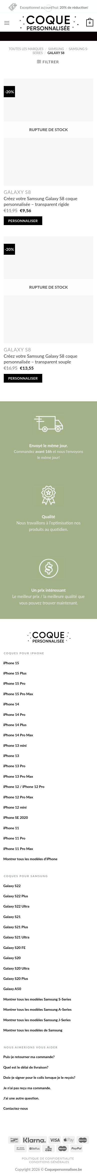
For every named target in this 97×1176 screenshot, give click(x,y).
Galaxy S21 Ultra (16, 937)
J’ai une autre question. (21, 1098)
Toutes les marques (26, 49)
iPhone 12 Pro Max (18, 797)
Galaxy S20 (12, 958)
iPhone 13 (11, 756)
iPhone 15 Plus (14, 673)
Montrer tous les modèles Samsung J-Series (36, 1020)
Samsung (56, 49)
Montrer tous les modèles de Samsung (32, 1030)
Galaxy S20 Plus (15, 978)
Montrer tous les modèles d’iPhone (30, 859)
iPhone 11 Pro (14, 838)
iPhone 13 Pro (14, 766)
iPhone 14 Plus (14, 725)
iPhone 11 (11, 828)
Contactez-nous (15, 1108)
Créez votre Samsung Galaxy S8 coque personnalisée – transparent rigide (40, 201)
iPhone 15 (11, 663)
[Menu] (7, 23)
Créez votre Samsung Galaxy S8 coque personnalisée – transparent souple (40, 358)
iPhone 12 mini (14, 807)
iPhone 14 (11, 704)
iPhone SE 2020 (15, 817)
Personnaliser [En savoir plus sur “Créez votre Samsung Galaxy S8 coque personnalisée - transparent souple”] (23, 378)
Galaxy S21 (12, 917)
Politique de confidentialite (48, 1158)
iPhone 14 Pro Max (18, 735)
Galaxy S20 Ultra (16, 968)
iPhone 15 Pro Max (18, 694)
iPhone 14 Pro (14, 714)
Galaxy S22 (12, 886)
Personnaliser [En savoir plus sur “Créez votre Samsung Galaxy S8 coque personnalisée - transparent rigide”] (23, 221)
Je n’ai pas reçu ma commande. (27, 1088)
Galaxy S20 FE (14, 947)
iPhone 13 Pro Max (18, 776)
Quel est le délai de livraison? (25, 1067)
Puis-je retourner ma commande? (28, 1057)
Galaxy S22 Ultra (16, 906)
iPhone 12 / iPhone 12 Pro (23, 786)
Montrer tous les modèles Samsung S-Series (37, 999)
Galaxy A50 (12, 989)
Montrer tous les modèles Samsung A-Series (37, 1009)
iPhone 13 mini (14, 745)
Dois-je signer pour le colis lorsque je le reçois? (39, 1077)
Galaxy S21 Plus (15, 927)
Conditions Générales (49, 1162)
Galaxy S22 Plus (15, 896)
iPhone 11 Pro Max (18, 848)
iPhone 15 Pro (14, 683)
